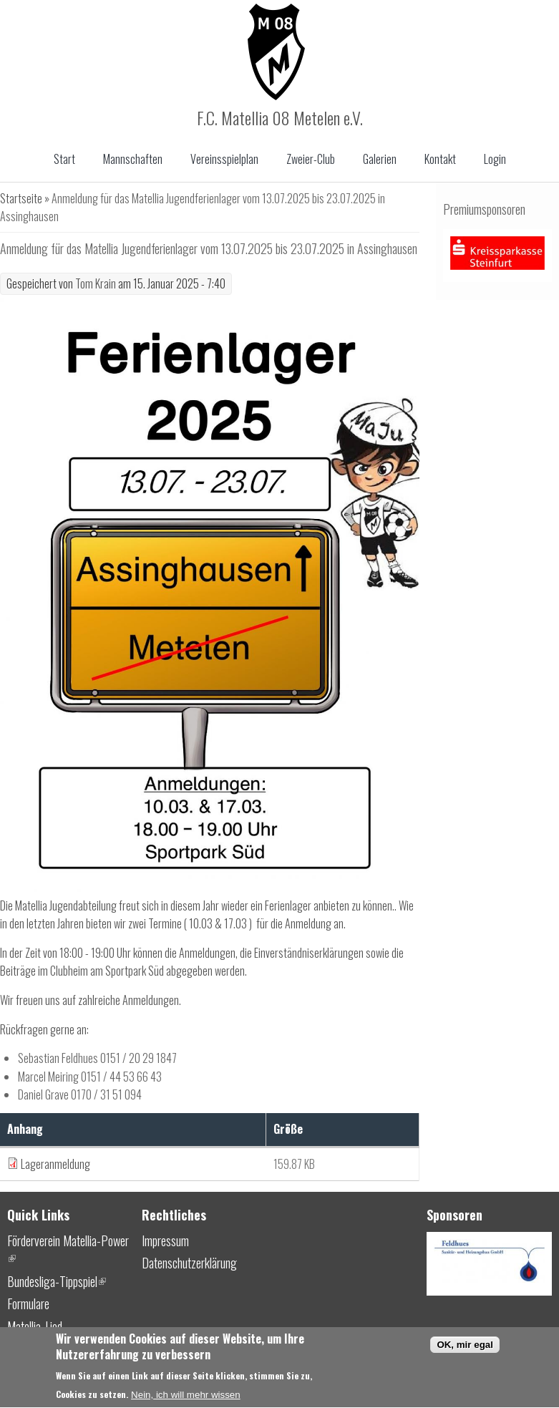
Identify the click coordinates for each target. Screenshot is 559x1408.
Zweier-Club (310, 158)
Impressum (165, 1240)
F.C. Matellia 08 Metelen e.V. (280, 117)
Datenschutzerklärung (189, 1262)
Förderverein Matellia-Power (68, 1249)
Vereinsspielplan (224, 158)
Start (64, 158)
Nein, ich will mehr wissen (185, 1399)
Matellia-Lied (34, 1326)
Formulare (28, 1303)
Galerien (380, 158)
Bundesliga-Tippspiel (56, 1281)
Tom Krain (95, 283)
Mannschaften (132, 158)
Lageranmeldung (55, 1163)
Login (495, 158)
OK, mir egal (465, 1349)
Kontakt (440, 158)
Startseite (21, 198)
